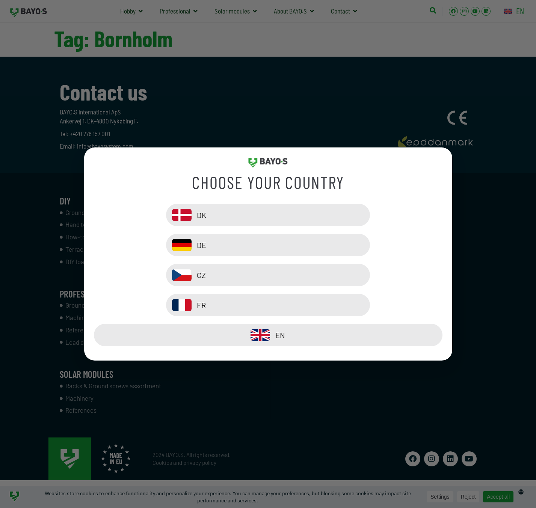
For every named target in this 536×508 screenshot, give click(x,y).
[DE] (357, 245)
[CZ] (179, 275)
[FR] (357, 275)
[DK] (179, 245)
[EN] (268, 305)
